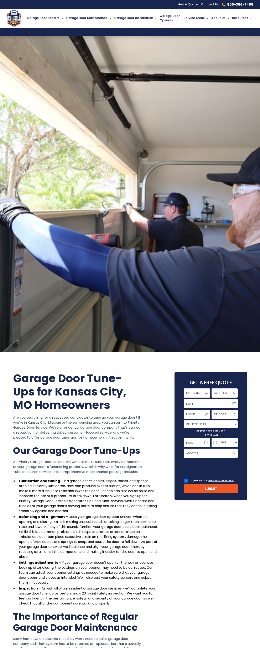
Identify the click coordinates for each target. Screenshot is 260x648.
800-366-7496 (240, 4)
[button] (44, 18)
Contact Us (210, 4)
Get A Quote (188, 4)
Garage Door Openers (170, 18)
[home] (16, 18)
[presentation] (215, 469)
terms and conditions (221, 480)
